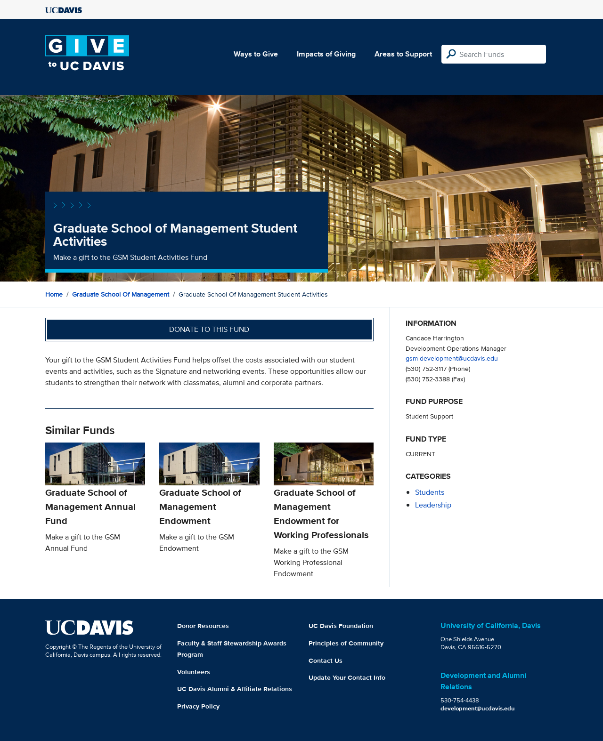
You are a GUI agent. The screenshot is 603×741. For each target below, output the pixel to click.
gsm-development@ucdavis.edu (452, 358)
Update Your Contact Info (347, 677)
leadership (433, 504)
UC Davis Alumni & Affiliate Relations (234, 688)
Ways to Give (256, 53)
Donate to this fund (209, 329)
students (429, 492)
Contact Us (325, 660)
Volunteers (193, 672)
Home (54, 294)
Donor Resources (203, 625)
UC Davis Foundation (341, 625)
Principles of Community (346, 643)
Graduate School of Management (120, 294)
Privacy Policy (198, 706)
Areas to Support (403, 53)
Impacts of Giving (326, 53)
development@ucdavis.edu (477, 708)
